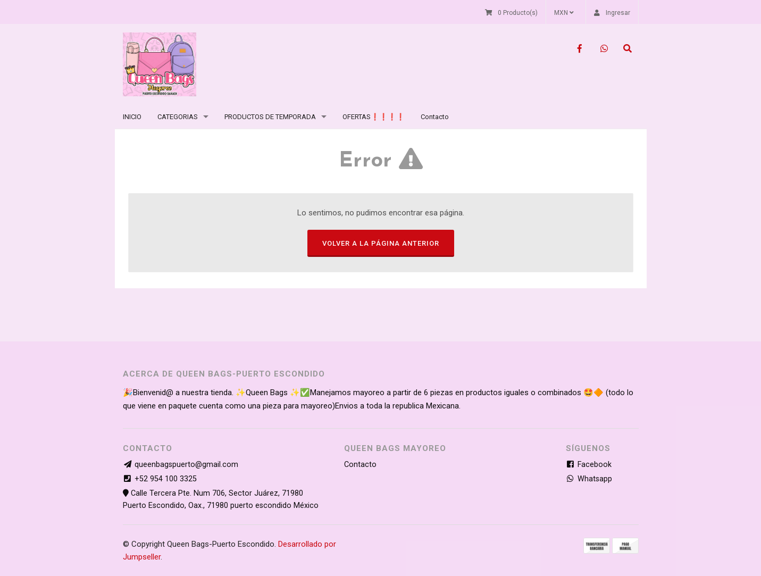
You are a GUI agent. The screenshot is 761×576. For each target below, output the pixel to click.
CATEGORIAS (177, 117)
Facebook (589, 464)
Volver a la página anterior (380, 243)
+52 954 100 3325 (166, 478)
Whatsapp (589, 478)
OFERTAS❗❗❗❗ (373, 117)
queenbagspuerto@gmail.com (186, 464)
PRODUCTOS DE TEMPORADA (270, 117)
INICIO (132, 117)
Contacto (435, 117)
